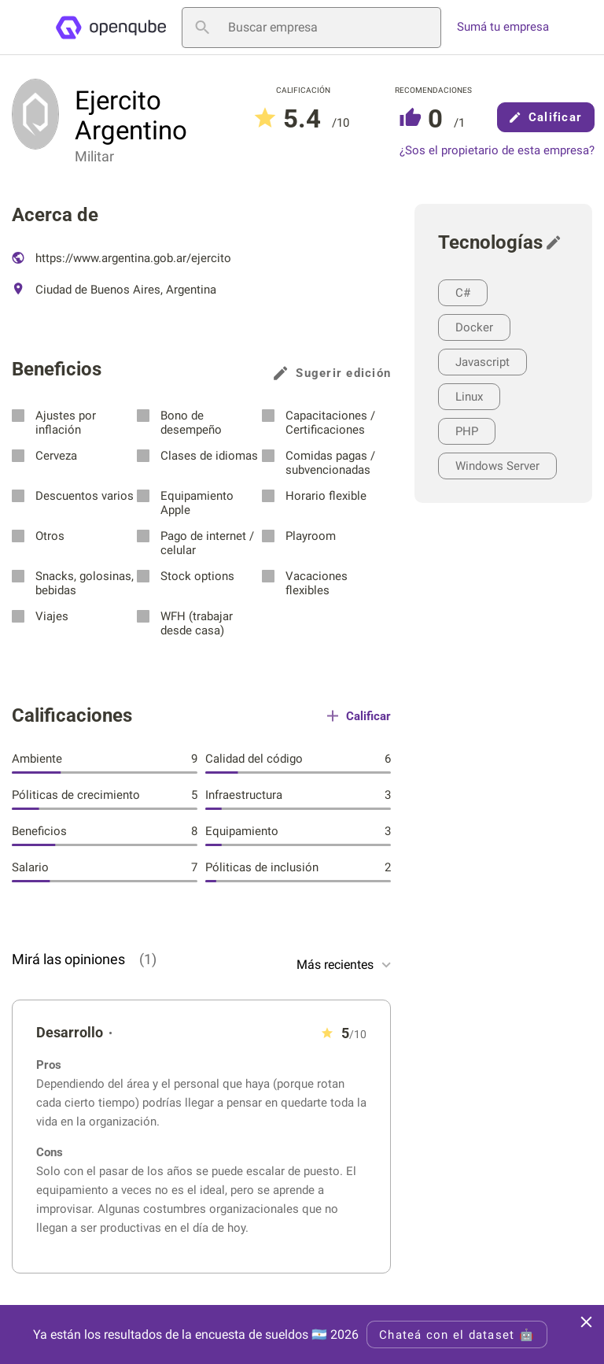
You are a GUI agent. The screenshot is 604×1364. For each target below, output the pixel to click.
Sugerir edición (332, 373)
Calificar (546, 117)
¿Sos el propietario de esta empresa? (497, 150)
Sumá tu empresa (503, 27)
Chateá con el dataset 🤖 (457, 1335)
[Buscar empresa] (311, 27)
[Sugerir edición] (558, 242)
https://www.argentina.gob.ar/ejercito (121, 258)
